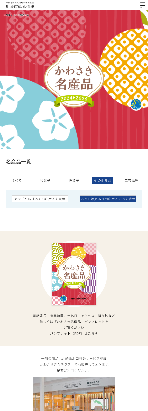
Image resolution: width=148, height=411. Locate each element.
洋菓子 (74, 180)
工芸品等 (131, 180)
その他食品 (102, 180)
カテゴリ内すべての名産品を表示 (40, 198)
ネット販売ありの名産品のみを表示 (108, 198)
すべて (17, 180)
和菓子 (45, 180)
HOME (7, 15)
